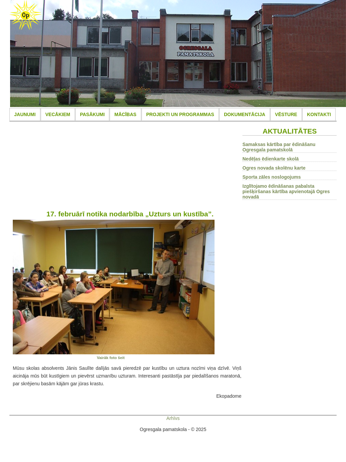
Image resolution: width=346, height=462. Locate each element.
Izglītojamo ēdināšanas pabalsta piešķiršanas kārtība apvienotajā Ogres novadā (286, 191)
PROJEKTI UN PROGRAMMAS (180, 114)
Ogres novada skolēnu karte (274, 168)
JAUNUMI (25, 114)
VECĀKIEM (57, 114)
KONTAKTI (319, 114)
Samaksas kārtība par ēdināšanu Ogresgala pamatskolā (278, 147)
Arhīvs (173, 418)
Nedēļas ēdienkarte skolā (270, 159)
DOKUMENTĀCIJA (244, 114)
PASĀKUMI (92, 114)
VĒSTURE (286, 114)
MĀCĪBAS (125, 114)
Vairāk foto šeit (111, 357)
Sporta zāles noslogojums (271, 177)
